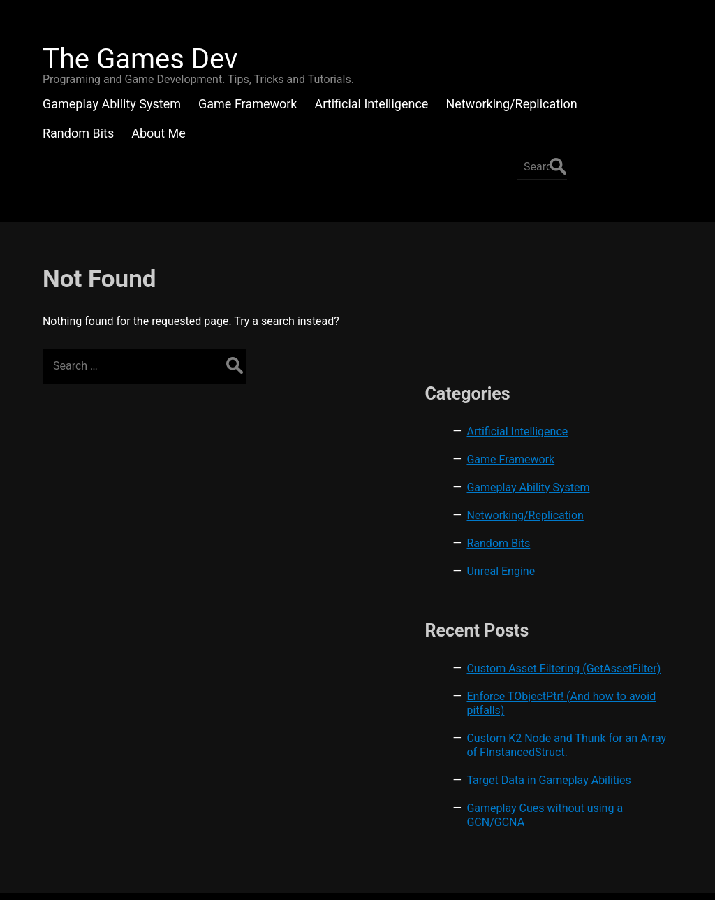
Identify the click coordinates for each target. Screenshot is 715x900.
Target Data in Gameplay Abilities (606, 702)
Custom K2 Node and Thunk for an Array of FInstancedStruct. (612, 653)
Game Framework (604, 319)
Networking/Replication (618, 388)
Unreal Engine (594, 444)
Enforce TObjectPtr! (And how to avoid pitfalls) (608, 597)
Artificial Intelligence (610, 291)
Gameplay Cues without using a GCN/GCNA (618, 744)
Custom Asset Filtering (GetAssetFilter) (616, 548)
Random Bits (592, 416)
